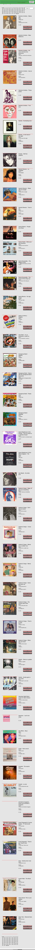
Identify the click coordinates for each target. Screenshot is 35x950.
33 (7, 9)
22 (12, 8)
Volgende (17, 13)
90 (9, 13)
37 (14, 9)
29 (24, 8)
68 (19, 11)
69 (20, 11)
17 (4, 8)
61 (7, 11)
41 (20, 9)
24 (15, 8)
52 (15, 10)
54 (19, 10)
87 (4, 13)
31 (4, 9)
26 (19, 8)
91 (17, 944)
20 (9, 8)
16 (2, 8)
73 (4, 12)
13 (20, 7)
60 (15, 941)
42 (22, 9)
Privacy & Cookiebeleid (21, 2)
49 (14, 940)
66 (15, 11)
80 (15, 12)
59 (4, 11)
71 (24, 11)
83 (20, 12)
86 (2, 13)
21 (17, 937)
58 (2, 11)
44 (2, 10)
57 (24, 10)
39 (17, 9)
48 (9, 10)
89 (7, 13)
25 (17, 8)
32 (2, 939)
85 (24, 12)
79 (14, 12)
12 (19, 7)
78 (12, 12)
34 (9, 9)
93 (14, 13)
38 (15, 9)
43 (24, 9)
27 (20, 8)
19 (7, 8)
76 (9, 12)
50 (12, 10)
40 (19, 9)
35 (7, 939)
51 (14, 10)
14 (22, 7)
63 (4, 942)
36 (12, 9)
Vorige (3, 7)
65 (14, 11)
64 (12, 11)
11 (17, 7)
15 (24, 7)
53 (17, 10)
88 (12, 944)
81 (17, 12)
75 (7, 12)
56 (22, 10)
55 (20, 10)
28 (22, 8)
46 (9, 940)
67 (17, 11)
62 (9, 11)
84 (22, 12)
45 (4, 10)
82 (19, 12)
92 (12, 13)
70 (22, 11)
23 (14, 8)
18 (12, 937)
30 (2, 9)
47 (7, 10)
